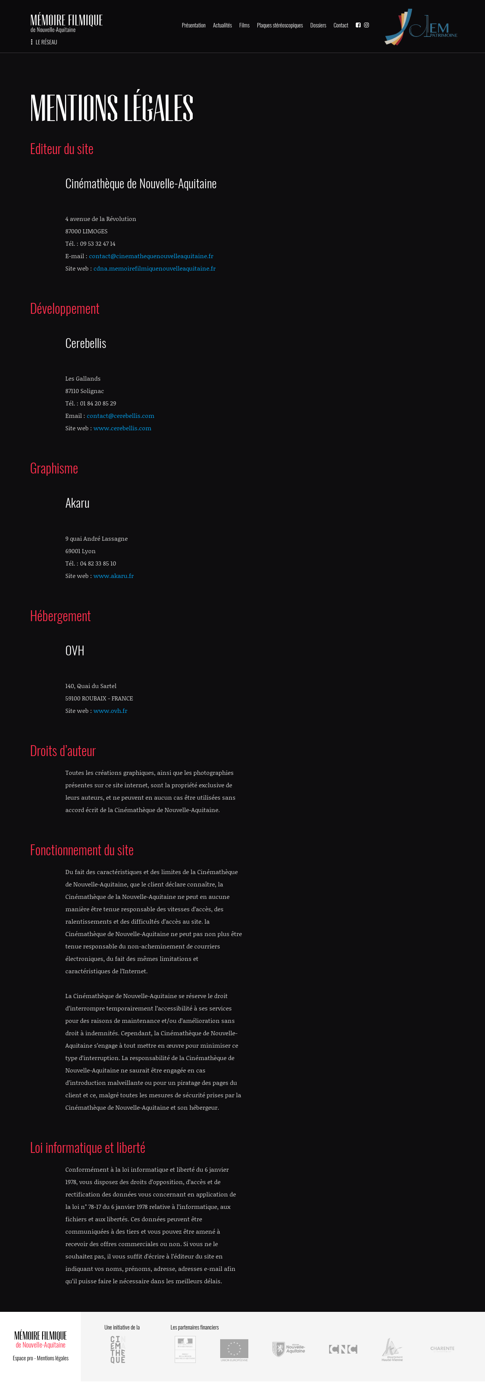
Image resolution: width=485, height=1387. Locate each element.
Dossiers (318, 25)
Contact (341, 25)
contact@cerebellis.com (120, 415)
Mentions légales (52, 1358)
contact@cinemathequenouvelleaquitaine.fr (151, 255)
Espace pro (23, 1358)
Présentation (193, 25)
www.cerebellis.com (122, 428)
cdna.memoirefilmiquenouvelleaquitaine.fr (155, 268)
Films (244, 25)
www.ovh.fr (110, 710)
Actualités (222, 25)
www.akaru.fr (114, 575)
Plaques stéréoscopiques (280, 25)
